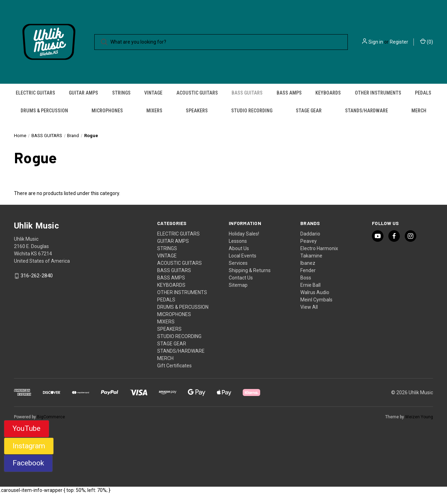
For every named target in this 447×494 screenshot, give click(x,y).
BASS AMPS (289, 93)
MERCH (418, 110)
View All (309, 307)
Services (238, 263)
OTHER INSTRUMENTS (378, 93)
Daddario (310, 234)
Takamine (311, 256)
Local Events (242, 256)
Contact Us (241, 277)
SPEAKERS (197, 110)
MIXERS (154, 110)
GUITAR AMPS (83, 93)
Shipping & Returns (250, 270)
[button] (26, 428)
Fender (308, 270)
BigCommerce (51, 416)
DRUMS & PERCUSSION (44, 110)
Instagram (29, 446)
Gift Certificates (174, 365)
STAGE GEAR (309, 110)
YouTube (27, 428)
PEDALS (423, 93)
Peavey (308, 241)
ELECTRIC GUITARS (35, 93)
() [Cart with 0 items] (426, 41)
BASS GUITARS (247, 93)
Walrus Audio (314, 292)
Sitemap (238, 285)
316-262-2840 (37, 276)
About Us (239, 248)
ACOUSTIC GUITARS (197, 93)
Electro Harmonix (319, 248)
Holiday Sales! (244, 234)
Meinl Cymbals (316, 299)
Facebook (28, 463)
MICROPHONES (107, 110)
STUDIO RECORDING (251, 110)
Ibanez (307, 263)
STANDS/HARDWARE (366, 110)
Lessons (238, 241)
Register (399, 42)
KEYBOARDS (328, 93)
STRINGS (121, 93)
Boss (305, 277)
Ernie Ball (310, 285)
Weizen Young (419, 416)
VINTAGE (153, 93)
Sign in (375, 42)
